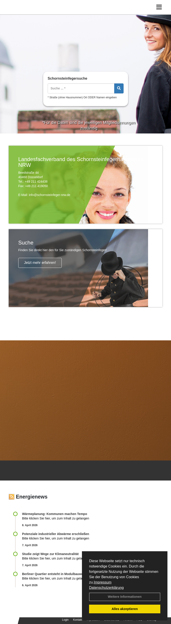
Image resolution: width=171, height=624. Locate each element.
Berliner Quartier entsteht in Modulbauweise (55, 574)
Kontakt (77, 619)
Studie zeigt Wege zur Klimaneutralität (50, 554)
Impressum (102, 582)
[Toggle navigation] (159, 7)
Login (65, 619)
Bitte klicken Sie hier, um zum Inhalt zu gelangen (55, 518)
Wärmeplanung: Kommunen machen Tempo (54, 514)
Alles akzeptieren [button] (125, 609)
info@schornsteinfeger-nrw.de (49, 195)
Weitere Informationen (125, 596)
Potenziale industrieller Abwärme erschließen (55, 534)
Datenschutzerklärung (106, 588)
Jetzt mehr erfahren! (40, 263)
